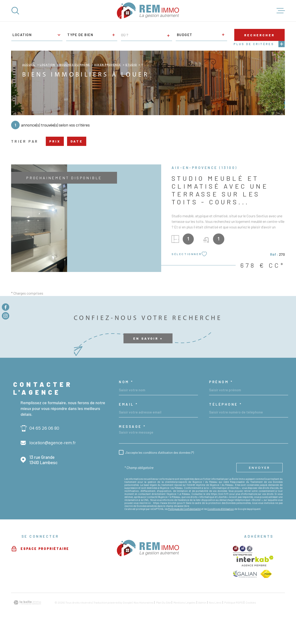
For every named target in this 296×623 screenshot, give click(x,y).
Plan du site (163, 602)
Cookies (251, 602)
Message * (132, 426)
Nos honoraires (144, 602)
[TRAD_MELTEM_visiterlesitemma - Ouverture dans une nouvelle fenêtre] (243, 551)
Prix (54, 141)
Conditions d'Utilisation (220, 508)
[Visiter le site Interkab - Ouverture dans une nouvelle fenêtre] (255, 561)
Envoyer (259, 467)
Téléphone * (225, 404)
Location (47, 64)
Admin (202, 602)
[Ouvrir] (15, 10)
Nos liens (215, 602)
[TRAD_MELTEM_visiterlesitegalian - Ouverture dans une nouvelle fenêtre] (245, 573)
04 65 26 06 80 (44, 428)
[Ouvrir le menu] (281, 10)
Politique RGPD (233, 602)
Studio (131, 64)
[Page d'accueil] (148, 10)
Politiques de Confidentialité (184, 508)
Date (77, 141)
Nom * (126, 382)
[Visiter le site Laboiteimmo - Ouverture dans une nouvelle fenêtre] (27, 602)
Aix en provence (107, 64)
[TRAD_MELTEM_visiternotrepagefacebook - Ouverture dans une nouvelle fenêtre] (5, 307)
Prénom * (221, 382)
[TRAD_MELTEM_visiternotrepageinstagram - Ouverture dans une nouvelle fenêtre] (5, 316)
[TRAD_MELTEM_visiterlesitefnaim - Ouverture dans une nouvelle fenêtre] (266, 574)
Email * (128, 404)
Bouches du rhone (74, 64)
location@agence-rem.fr (52, 443)
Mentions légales (184, 602)
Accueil (28, 64)
